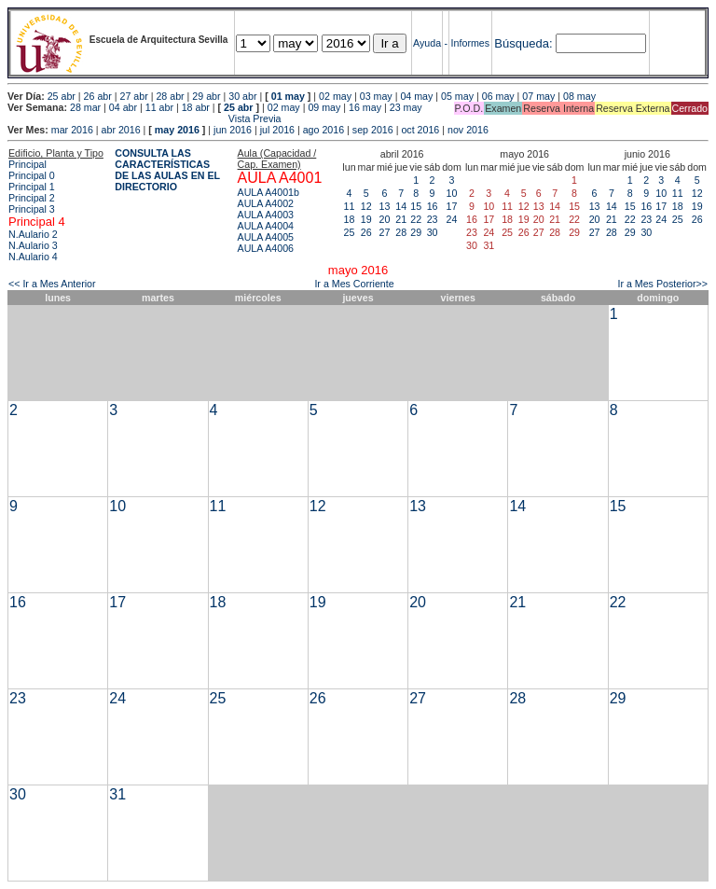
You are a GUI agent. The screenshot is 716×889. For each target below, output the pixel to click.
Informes (470, 43)
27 (385, 232)
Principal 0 (31, 175)
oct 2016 (420, 129)
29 (415, 232)
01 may (288, 96)
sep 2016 (372, 129)
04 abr (123, 107)
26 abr (98, 96)
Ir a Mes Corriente (353, 283)
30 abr (242, 96)
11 (349, 206)
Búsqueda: (523, 43)
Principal (27, 164)
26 (366, 232)
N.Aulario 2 (33, 234)
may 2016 (177, 129)
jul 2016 (277, 129)
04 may (416, 96)
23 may (406, 107)
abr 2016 (121, 129)
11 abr (159, 107)
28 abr (170, 96)
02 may (335, 96)
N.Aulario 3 (33, 245)
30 (432, 232)
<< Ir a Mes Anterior (52, 283)
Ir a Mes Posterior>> (662, 283)
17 (452, 206)
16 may (365, 107)
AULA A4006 (266, 248)
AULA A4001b (268, 192)
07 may (538, 96)
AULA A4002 (266, 203)
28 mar (85, 107)
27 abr (134, 96)
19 (366, 219)
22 (415, 219)
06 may (498, 96)
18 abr (196, 107)
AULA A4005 (266, 237)
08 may (579, 96)
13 (385, 206)
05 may (457, 96)
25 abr (62, 96)
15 (415, 206)
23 (432, 219)
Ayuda (427, 43)
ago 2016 (323, 129)
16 (432, 206)
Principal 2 (31, 197)
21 (400, 219)
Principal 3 (31, 209)
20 (385, 219)
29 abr (206, 96)
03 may (376, 96)
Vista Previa (144, 118)
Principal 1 (31, 186)
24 (452, 219)
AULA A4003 (266, 214)
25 (349, 232)
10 (452, 193)
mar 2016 (72, 129)
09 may (324, 107)
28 (400, 232)
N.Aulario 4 (33, 256)
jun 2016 (232, 129)
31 (117, 794)
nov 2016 (468, 129)
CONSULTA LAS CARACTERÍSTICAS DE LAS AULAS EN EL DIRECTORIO (167, 169)
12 (366, 206)
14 (400, 206)
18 (349, 219)
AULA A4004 (266, 225)
